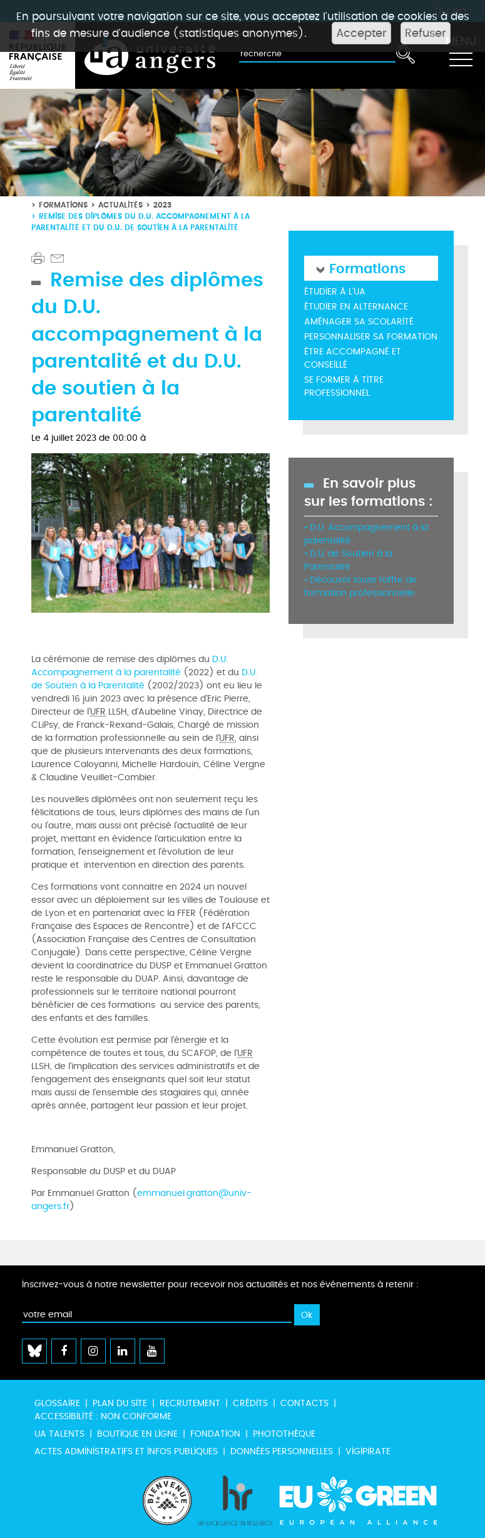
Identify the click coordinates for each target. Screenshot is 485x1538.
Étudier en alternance (356, 306)
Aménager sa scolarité (359, 321)
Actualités (120, 204)
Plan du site (120, 1403)
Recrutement (190, 1403)
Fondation (215, 1433)
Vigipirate (368, 1451)
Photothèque (284, 1433)
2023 (162, 204)
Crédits (250, 1403)
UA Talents (59, 1433)
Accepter (361, 33)
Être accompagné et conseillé (352, 358)
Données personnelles (281, 1451)
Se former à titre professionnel (344, 386)
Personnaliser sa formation (370, 336)
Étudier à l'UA (334, 291)
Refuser (425, 33)
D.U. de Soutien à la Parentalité (144, 679)
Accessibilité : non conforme (102, 1416)
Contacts (304, 1403)
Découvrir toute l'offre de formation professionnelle (360, 586)
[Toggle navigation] (460, 55)
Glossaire (57, 1403)
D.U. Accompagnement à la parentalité (129, 666)
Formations (63, 204)
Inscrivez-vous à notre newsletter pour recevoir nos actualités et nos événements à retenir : (220, 1284)
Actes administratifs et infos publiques (126, 1451)
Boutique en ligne (137, 1433)
